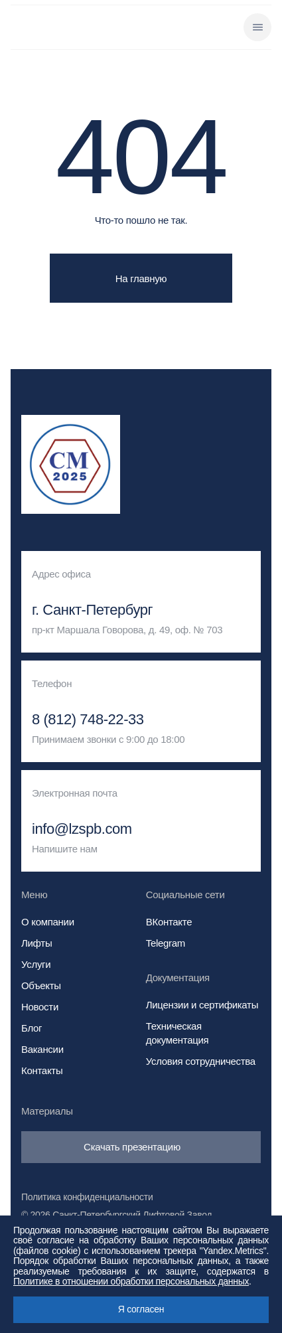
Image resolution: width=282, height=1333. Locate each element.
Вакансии (42, 1049)
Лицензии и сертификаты (202, 1004)
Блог (31, 1028)
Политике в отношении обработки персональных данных (131, 1281)
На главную (141, 278)
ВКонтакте (169, 921)
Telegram (165, 943)
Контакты (41, 1070)
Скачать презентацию (141, 1146)
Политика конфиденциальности (87, 1197)
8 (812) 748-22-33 (88, 720)
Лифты (36, 943)
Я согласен (141, 1309)
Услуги (35, 964)
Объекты (41, 985)
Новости (39, 1006)
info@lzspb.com (82, 829)
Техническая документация (177, 1033)
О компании (47, 921)
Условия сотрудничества (200, 1061)
